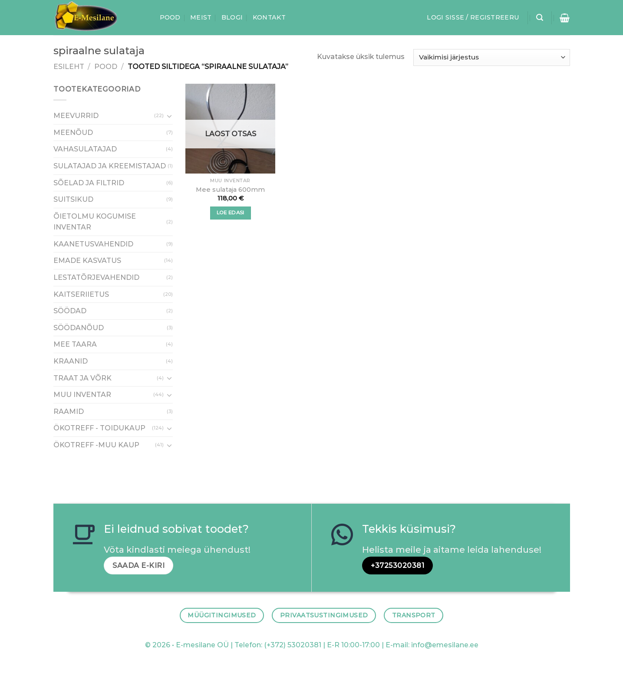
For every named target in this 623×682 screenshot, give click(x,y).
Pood (170, 17)
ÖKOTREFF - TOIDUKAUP (99, 428)
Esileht (68, 66)
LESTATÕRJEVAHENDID (96, 277)
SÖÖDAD (69, 311)
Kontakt (269, 17)
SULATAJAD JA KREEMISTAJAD (109, 166)
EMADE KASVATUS (87, 261)
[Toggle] (169, 116)
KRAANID (70, 361)
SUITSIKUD (73, 199)
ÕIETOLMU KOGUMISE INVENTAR (94, 222)
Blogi (232, 17)
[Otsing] (539, 17)
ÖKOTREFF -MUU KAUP (96, 445)
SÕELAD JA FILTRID (88, 183)
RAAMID (68, 411)
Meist (200, 17)
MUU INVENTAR (82, 395)
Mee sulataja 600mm (230, 189)
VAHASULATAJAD (85, 149)
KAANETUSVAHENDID (93, 244)
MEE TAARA (75, 345)
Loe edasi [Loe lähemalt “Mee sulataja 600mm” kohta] (230, 213)
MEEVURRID (76, 116)
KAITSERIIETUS (81, 294)
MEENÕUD (73, 132)
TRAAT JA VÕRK (82, 378)
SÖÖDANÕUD (78, 328)
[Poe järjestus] (491, 57)
